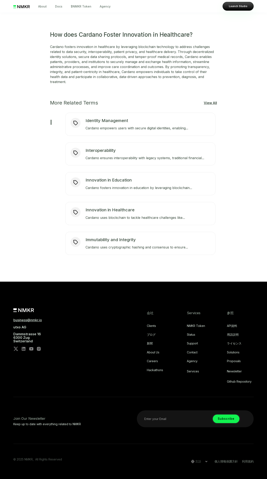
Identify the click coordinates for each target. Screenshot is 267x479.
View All (210, 103)
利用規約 (248, 461)
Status (191, 334)
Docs (58, 6)
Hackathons (155, 370)
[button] (198, 461)
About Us (153, 352)
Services (193, 371)
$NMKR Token (81, 6)
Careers (152, 361)
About (42, 6)
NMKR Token (196, 326)
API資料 (232, 326)
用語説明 (233, 334)
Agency (105, 6)
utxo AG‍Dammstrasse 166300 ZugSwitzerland (27, 334)
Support (192, 343)
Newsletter (234, 371)
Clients (151, 326)
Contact (192, 352)
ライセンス (234, 343)
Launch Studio (238, 6)
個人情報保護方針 (226, 461)
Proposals (234, 361)
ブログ (151, 334)
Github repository (239, 381)
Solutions (233, 352)
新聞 (150, 343)
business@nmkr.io (27, 320)
